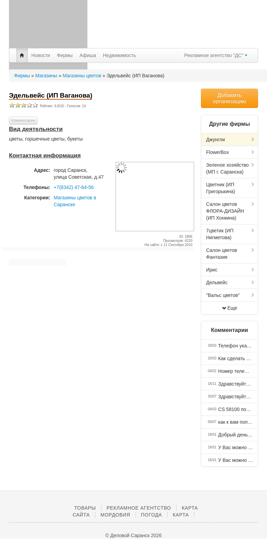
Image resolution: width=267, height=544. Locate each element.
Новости (40, 55)
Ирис (230, 270)
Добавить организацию (229, 98)
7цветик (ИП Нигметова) (230, 234)
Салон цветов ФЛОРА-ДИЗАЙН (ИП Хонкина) (230, 211)
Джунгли (230, 139)
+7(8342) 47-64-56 (74, 187)
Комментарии (23, 120)
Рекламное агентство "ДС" (215, 55)
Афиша (87, 55)
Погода (151, 515)
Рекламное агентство (139, 508)
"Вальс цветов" (230, 295)
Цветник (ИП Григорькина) (230, 188)
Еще (229, 308)
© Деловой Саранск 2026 (133, 535)
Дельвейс (230, 282)
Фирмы (65, 55)
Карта (181, 515)
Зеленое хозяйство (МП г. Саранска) (230, 168)
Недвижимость (119, 55)
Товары (85, 508)
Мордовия (115, 515)
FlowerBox (230, 152)
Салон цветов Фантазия (230, 253)
